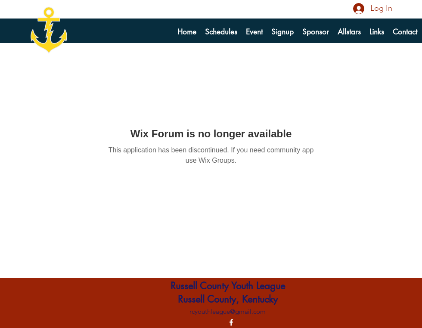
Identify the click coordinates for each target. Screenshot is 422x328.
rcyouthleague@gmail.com (227, 311)
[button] (282, 32)
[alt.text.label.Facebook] (231, 322)
